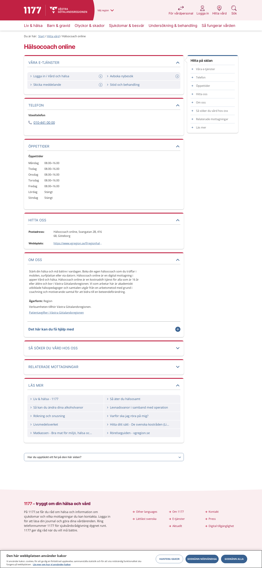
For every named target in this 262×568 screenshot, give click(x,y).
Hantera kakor (169, 560)
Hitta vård (53, 36)
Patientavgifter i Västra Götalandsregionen (56, 312)
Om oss (201, 102)
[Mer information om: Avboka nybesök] (177, 76)
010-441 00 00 (44, 122)
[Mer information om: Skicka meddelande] (101, 84)
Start (41, 36)
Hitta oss (201, 94)
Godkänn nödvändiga (202, 560)
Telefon (201, 77)
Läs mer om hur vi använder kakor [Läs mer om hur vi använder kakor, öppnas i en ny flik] (52, 565)
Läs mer (201, 127)
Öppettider (203, 86)
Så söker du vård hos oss (212, 111)
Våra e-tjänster (205, 69)
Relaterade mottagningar (212, 119)
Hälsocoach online (74, 36)
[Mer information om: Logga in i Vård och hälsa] (101, 76)
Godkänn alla (234, 560)
